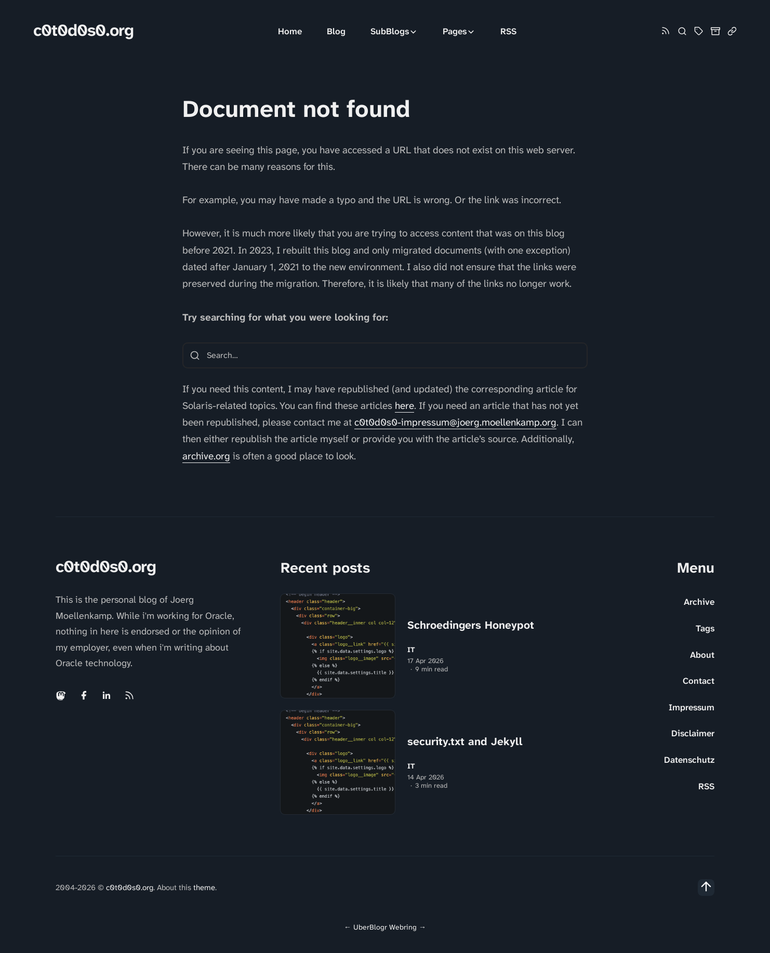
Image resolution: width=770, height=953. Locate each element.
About (702, 654)
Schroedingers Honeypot (470, 625)
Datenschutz (689, 759)
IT (411, 649)
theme (204, 887)
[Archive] (715, 31)
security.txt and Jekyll (465, 741)
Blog (336, 31)
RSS (508, 31)
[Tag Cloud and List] (698, 31)
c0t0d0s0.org (83, 30)
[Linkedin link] (106, 695)
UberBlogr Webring (385, 927)
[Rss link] (665, 31)
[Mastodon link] (62, 695)
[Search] (682, 31)
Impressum (691, 707)
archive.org (206, 455)
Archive (699, 601)
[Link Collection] (732, 31)
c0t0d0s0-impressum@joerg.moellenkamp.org (455, 422)
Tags (705, 628)
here (404, 405)
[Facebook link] (83, 695)
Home (290, 31)
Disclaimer (692, 733)
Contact (698, 680)
